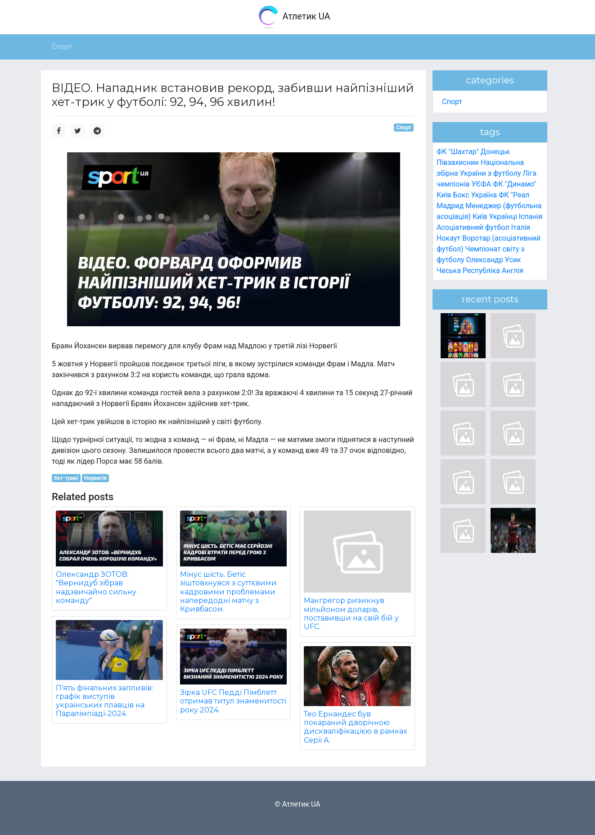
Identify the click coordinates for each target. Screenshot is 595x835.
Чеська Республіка (468, 270)
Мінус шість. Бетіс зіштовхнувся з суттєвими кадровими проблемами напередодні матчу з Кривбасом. (228, 591)
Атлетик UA (293, 17)
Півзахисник (458, 162)
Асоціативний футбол (473, 227)
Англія (512, 270)
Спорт (403, 127)
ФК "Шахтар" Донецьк (473, 151)
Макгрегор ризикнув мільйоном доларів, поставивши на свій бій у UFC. (351, 613)
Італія (521, 227)
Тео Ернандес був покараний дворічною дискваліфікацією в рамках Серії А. (355, 727)
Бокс (461, 195)
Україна (484, 195)
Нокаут (448, 238)
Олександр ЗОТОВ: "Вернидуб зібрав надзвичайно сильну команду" (96, 587)
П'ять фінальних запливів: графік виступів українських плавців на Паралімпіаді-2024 (104, 701)
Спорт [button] (62, 46)
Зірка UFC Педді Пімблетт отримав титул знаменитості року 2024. (233, 701)
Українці (503, 216)
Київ (480, 216)
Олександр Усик (493, 260)
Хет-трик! (66, 478)
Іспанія (531, 216)
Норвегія (95, 478)
